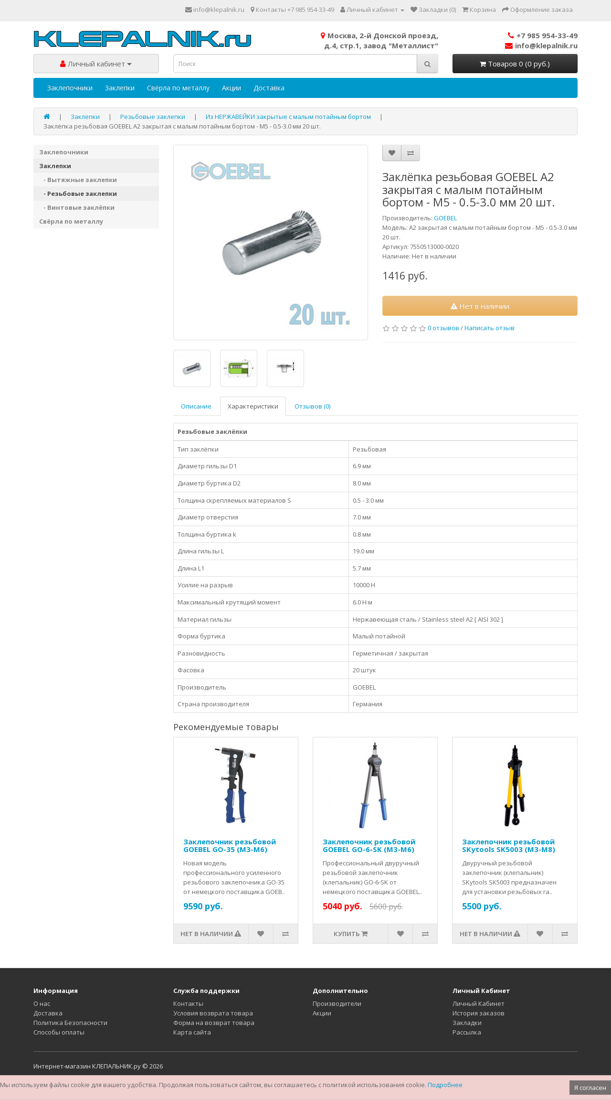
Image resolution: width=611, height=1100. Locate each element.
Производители (337, 1003)
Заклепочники (70, 87)
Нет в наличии (480, 306)
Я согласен (590, 1087)
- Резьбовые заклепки (78, 193)
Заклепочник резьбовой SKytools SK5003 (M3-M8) (508, 845)
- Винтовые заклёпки (77, 207)
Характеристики (253, 406)
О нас (41, 1003)
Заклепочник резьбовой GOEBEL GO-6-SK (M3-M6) (369, 845)
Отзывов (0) (312, 406)
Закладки (467, 1022)
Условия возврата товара (213, 1013)
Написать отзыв (489, 328)
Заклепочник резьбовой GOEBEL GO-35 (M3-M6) (229, 845)
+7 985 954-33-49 (543, 35)
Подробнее (445, 1084)
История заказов (479, 1013)
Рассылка (467, 1032)
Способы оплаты (58, 1032)
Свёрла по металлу (178, 87)
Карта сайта (192, 1032)
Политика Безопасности (70, 1022)
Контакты (188, 1003)
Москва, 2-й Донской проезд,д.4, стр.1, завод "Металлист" (379, 40)
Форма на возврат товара (213, 1022)
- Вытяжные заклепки (78, 179)
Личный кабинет (96, 63)
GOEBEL (445, 218)
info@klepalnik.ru (541, 45)
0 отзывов (443, 328)
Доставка (268, 87)
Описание (196, 406)
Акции (231, 87)
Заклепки (120, 87)
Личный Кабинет (479, 1003)
